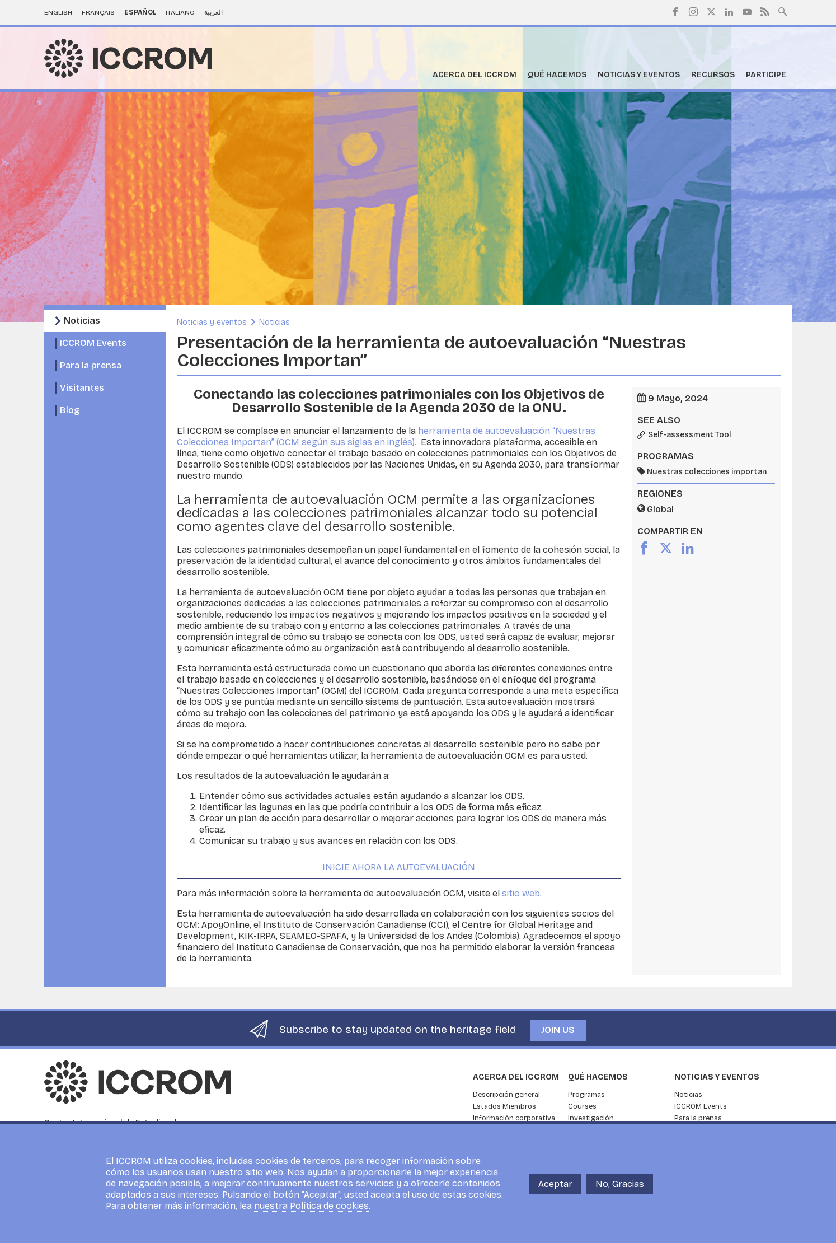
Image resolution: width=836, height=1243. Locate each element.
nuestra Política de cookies (311, 1205)
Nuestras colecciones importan (707, 471)
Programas (586, 1094)
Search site (782, 10)
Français (98, 12)
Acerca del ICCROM (474, 75)
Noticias (82, 320)
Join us (558, 1030)
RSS (764, 11)
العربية (213, 12)
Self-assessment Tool (689, 435)
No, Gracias (619, 1184)
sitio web (521, 893)
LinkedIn (729, 11)
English (58, 12)
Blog (69, 410)
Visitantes (82, 387)
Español (140, 12)
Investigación (591, 1118)
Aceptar (555, 1184)
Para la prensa (90, 365)
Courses (582, 1106)
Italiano (180, 12)
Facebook (675, 11)
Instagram (693, 11)
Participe (766, 75)
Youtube (747, 11)
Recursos (713, 75)
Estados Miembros (504, 1106)
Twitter (711, 11)
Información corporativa (514, 1118)
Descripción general (506, 1094)
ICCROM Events (93, 343)
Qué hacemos (557, 75)
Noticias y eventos (639, 75)
